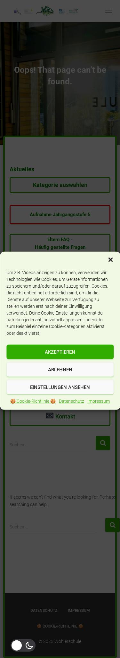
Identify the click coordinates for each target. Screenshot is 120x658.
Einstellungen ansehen (60, 397)
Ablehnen (60, 380)
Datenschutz (71, 411)
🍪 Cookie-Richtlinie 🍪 (33, 411)
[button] (110, 269)
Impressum (98, 411)
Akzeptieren (60, 362)
